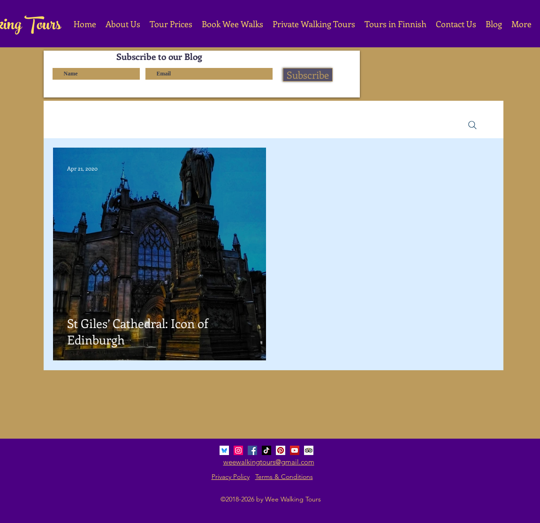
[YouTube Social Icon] (294, 450)
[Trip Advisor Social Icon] (308, 450)
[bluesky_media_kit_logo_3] (224, 450)
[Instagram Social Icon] (238, 450)
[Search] (472, 125)
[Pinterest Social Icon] (280, 450)
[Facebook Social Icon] (252, 450)
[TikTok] (266, 450)
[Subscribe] (308, 75)
